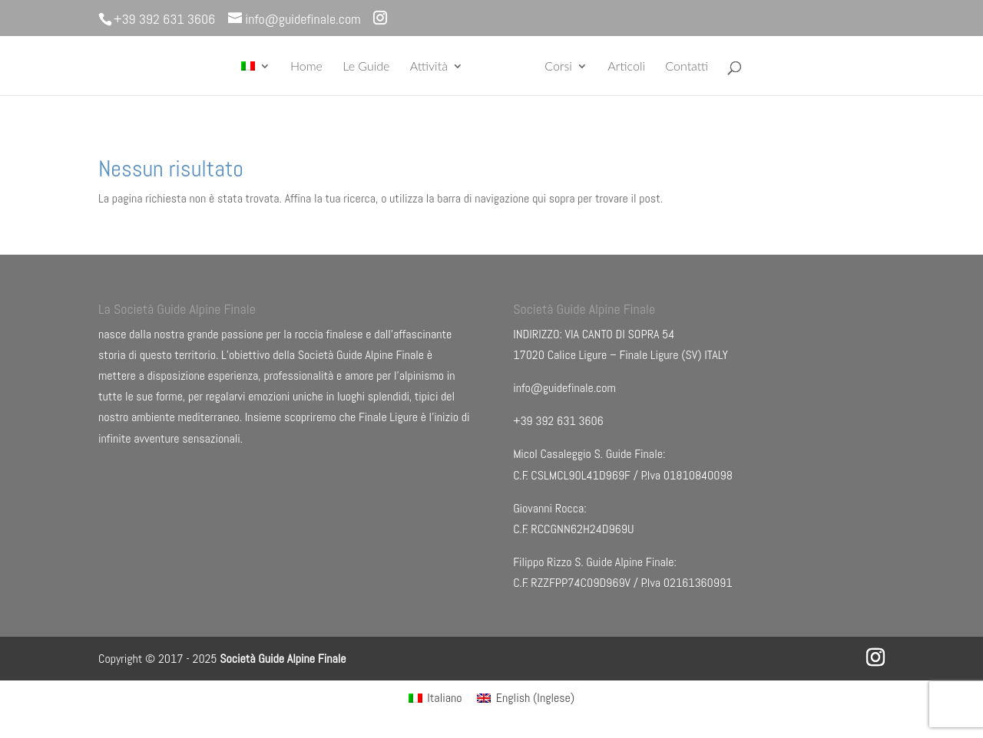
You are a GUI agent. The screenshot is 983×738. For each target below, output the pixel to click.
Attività (429, 67)
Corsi (558, 67)
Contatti (686, 67)
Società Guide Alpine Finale (283, 659)
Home (306, 67)
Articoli (626, 67)
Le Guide (366, 67)
